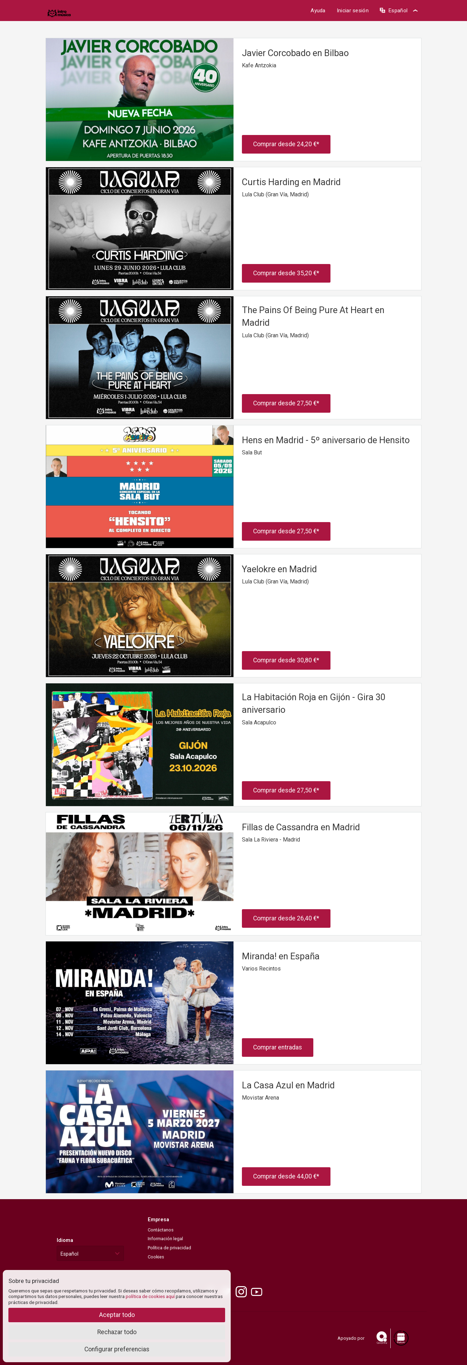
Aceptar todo (117, 1314)
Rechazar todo (117, 1332)
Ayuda (318, 10)
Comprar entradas (277, 1047)
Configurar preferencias (116, 1349)
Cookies (156, 1256)
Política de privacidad (169, 1247)
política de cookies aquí (150, 1296)
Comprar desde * (286, 144)
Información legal (165, 1238)
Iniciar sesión (353, 10)
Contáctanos (161, 1229)
